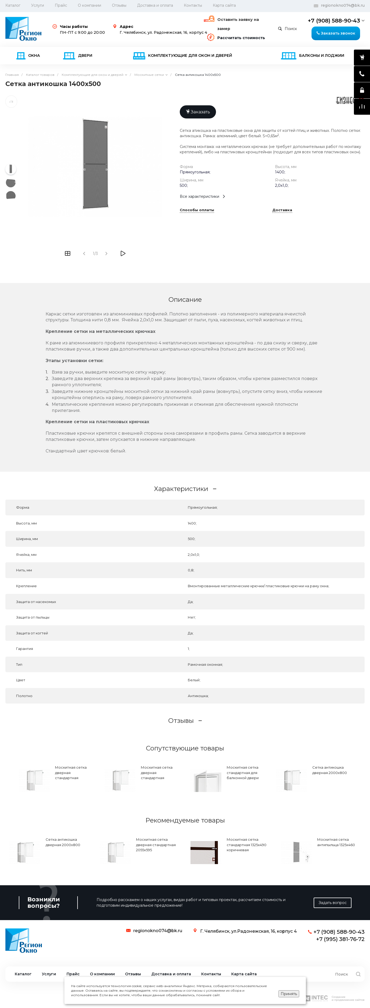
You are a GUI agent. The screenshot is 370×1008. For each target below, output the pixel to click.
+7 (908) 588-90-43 (334, 20)
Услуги (37, 5)
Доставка (282, 210)
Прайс (61, 5)
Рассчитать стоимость (241, 37)
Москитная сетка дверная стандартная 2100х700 (71, 775)
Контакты (193, 5)
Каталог (23, 974)
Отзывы (119, 5)
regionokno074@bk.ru (343, 5)
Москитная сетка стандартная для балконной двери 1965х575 (243, 775)
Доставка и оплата (155, 5)
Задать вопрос (332, 902)
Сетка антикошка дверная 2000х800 (329, 770)
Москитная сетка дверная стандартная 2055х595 (156, 844)
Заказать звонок (335, 33)
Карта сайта (224, 5)
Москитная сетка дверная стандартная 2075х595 (157, 775)
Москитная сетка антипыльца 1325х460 (336, 842)
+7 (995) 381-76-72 (340, 939)
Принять (289, 993)
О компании (89, 5)
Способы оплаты (197, 210)
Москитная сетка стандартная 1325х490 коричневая (246, 844)
